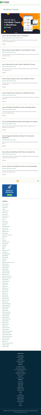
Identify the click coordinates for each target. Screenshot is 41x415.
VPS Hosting (20, 358)
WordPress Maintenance (6, 303)
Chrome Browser (5, 205)
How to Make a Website (21, 366)
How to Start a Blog (20, 370)
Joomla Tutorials (5, 228)
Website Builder (20, 362)
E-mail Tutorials (4, 214)
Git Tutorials (4, 224)
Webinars (20, 376)
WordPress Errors (5, 284)
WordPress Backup (5, 267)
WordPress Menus (5, 310)
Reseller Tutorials (5, 243)
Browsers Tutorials (5, 204)
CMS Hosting (20, 386)
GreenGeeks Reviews (20, 398)
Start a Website (4, 252)
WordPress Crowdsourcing (6, 276)
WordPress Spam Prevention (7, 334)
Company (20, 394)
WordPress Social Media (6, 332)
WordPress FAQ (4, 286)
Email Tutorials (4, 217)
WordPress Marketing (5, 307)
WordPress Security (5, 324)
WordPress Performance (6, 319)
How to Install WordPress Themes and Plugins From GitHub (19, 121)
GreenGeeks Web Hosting (33, 410)
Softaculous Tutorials (5, 250)
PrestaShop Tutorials (5, 241)
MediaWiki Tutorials (5, 231)
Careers (20, 402)
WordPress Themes (12, 37)
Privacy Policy (25, 412)
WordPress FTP (4, 293)
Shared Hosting (20, 355)
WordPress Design (5, 279)
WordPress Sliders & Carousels (7, 331)
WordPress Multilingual (6, 313)
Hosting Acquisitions (20, 401)
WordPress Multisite (5, 315)
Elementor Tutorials (5, 37)
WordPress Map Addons (6, 305)
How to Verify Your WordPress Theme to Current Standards (19, 166)
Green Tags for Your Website (20, 373)
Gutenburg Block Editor (6, 226)
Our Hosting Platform (20, 395)
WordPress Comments (6, 272)
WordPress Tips (5, 341)
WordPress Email (5, 283)
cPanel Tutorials (5, 207)
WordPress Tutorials (19, 37)
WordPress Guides (5, 296)
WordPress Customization (6, 277)
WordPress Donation (5, 281)
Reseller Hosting (20, 359)
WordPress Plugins (5, 320)
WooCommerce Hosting (20, 361)
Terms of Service (19, 412)
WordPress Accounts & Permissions (8, 262)
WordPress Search (5, 322)
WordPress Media (5, 308)
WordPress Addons (5, 264)
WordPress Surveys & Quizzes (7, 336)
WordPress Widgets (5, 346)
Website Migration (5, 255)
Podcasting (4, 240)
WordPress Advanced (5, 265)
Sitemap (15, 412)
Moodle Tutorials (5, 233)
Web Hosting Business (6, 253)
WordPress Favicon (5, 288)
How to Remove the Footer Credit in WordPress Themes (18, 64)
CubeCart (3, 209)
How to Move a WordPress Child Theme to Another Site (18, 152)
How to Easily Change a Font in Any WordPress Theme (18, 79)
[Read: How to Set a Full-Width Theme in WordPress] (20, 23)
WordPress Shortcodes (6, 327)
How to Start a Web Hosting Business (20, 369)
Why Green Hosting (20, 397)
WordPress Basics (5, 269)
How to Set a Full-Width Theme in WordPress (15, 36)
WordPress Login (5, 301)
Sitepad (3, 248)
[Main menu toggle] (40, 2)
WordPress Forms (5, 291)
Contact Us (20, 405)
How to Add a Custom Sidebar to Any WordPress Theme (18, 50)
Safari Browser (4, 245)
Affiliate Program (20, 399)
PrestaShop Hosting (20, 388)
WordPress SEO (4, 325)
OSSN (3, 238)
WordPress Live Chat (5, 300)
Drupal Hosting (20, 381)
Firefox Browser (4, 221)
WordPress (4, 260)
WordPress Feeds (5, 289)
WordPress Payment (5, 317)
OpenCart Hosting (20, 390)
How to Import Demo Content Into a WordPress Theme (18, 93)
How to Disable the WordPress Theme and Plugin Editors (19, 107)
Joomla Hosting (20, 383)
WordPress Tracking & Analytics (7, 343)
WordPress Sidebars (5, 329)
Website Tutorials (5, 257)
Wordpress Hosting (5, 298)
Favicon (3, 219)
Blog (20, 404)
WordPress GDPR (5, 295)
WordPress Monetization (6, 312)
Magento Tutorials (5, 229)
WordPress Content (5, 274)
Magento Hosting (20, 387)
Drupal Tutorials (4, 212)
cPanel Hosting (20, 384)
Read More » (4, 44)
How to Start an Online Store (20, 372)
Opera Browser (4, 236)
